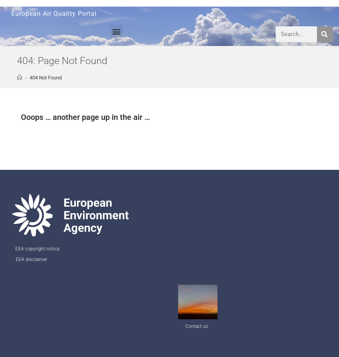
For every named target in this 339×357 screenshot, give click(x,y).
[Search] (325, 34)
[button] (116, 31)
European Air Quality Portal (54, 13)
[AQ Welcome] (19, 78)
